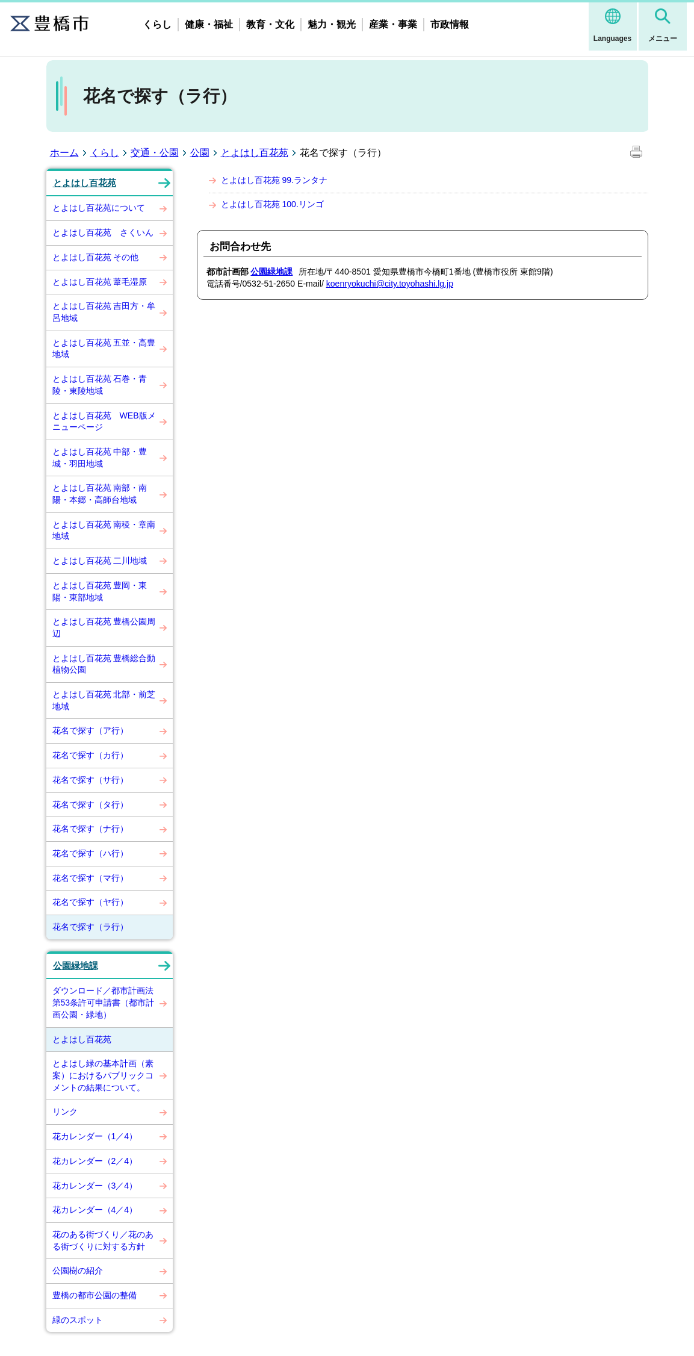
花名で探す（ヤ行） (90, 902)
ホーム (64, 153)
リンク (65, 1111)
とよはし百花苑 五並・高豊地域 (104, 348)
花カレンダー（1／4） (95, 1136)
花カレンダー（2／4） (95, 1161)
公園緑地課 (75, 966)
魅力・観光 (332, 24)
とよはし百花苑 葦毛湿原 (99, 282)
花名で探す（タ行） (90, 804)
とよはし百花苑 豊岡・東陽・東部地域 (99, 591)
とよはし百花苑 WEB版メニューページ (104, 421)
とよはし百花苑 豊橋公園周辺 (104, 627)
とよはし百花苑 (254, 153)
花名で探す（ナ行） (90, 828)
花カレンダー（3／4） (95, 1185)
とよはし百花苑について (98, 208)
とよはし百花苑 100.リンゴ (272, 204)
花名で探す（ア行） (90, 730)
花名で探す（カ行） (90, 755)
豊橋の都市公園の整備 (94, 1295)
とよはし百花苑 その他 (95, 257)
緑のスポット (77, 1320)
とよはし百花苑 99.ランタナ (274, 180)
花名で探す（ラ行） (90, 926)
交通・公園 (155, 153)
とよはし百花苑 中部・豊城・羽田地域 (99, 457)
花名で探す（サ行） (90, 780)
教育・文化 (270, 24)
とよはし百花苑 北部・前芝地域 (104, 700)
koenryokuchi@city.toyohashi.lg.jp (389, 283)
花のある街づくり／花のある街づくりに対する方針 (102, 1240)
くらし (157, 24)
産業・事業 (393, 24)
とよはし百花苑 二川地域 (99, 560)
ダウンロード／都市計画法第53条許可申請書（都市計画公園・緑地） (103, 1002)
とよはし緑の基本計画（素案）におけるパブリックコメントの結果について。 (102, 1075)
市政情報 (449, 24)
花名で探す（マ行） (90, 878)
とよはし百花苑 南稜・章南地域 (104, 530)
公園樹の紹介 (77, 1270)
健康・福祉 (209, 24)
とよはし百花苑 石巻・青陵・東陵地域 (99, 385)
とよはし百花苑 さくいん (102, 232)
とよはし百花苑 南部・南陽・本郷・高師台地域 (99, 494)
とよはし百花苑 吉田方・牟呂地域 (104, 312)
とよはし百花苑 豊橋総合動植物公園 (104, 664)
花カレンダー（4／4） (95, 1209)
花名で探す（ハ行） (90, 853)
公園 (199, 153)
